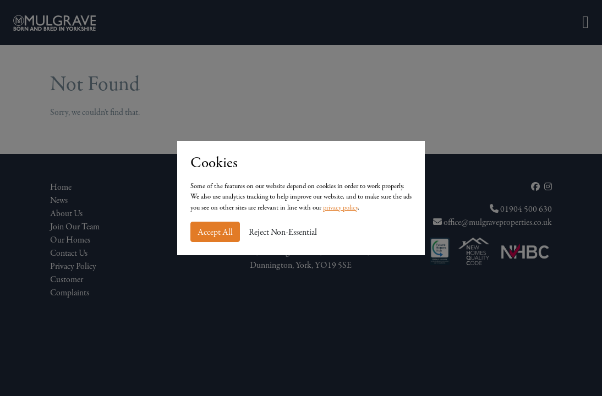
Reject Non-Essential (283, 232)
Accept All (215, 232)
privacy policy (340, 207)
